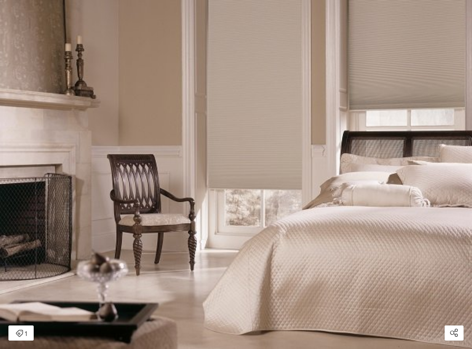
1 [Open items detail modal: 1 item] (21, 334)
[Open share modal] (454, 333)
